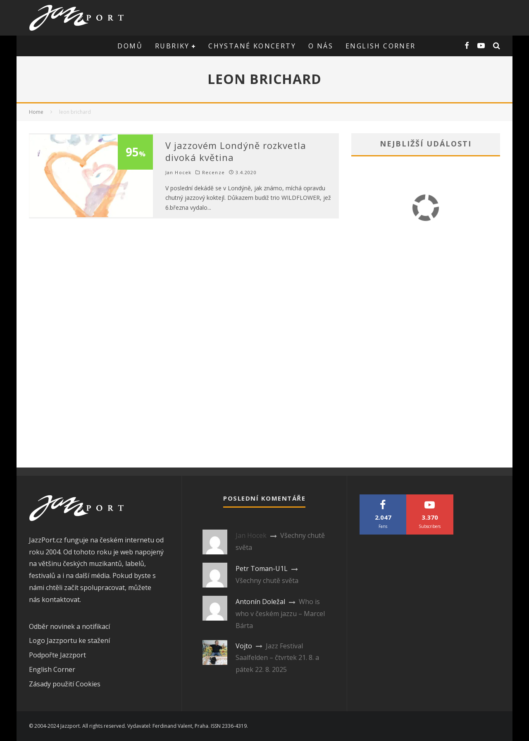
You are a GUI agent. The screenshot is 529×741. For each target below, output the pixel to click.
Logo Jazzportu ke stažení (69, 640)
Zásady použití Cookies (64, 683)
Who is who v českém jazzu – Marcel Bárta (280, 613)
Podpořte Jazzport (57, 654)
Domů (130, 45)
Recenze (213, 172)
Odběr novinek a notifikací (69, 626)
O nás (320, 45)
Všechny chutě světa (267, 580)
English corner (381, 45)
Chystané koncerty (252, 45)
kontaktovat (61, 599)
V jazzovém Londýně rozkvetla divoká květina (235, 151)
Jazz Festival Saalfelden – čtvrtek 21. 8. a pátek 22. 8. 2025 (277, 657)
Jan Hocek (178, 172)
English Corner (52, 669)
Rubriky (172, 45)
